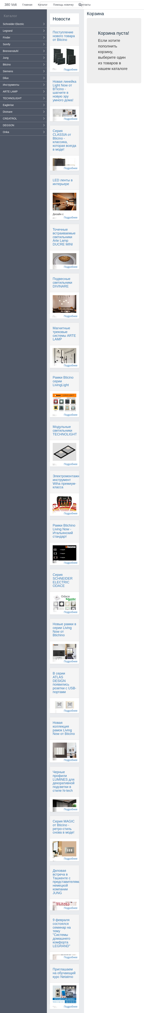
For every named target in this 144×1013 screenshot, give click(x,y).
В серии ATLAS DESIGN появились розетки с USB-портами (64, 683)
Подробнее (70, 69)
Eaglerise (8, 105)
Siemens (8, 71)
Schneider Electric (13, 24)
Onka (6, 132)
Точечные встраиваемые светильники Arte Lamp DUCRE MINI (64, 237)
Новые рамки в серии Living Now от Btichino (64, 629)
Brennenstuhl (10, 51)
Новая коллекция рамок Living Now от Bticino (64, 728)
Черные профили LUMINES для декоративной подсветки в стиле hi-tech (63, 781)
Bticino (7, 64)
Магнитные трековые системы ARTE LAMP (64, 333)
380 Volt (10, 5)
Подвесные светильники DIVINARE (62, 282)
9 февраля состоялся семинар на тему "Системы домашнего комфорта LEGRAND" (62, 933)
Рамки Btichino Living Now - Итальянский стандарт (64, 531)
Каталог (42, 4)
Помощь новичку (63, 4)
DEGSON (8, 125)
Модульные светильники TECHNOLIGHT (65, 430)
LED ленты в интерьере (63, 182)
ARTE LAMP (10, 91)
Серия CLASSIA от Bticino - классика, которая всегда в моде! (64, 140)
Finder (6, 37)
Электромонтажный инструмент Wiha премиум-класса (68, 481)
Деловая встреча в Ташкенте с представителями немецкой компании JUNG (66, 882)
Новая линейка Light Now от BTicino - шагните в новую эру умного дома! (64, 91)
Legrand (7, 30)
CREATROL (10, 118)
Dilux (6, 78)
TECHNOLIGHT (12, 98)
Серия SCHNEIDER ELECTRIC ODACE (63, 580)
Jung (5, 57)
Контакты (85, 4)
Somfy (6, 44)
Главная (27, 4)
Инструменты (11, 84)
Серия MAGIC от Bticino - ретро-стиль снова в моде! (64, 826)
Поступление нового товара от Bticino (64, 36)
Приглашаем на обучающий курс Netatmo (64, 973)
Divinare (7, 111)
